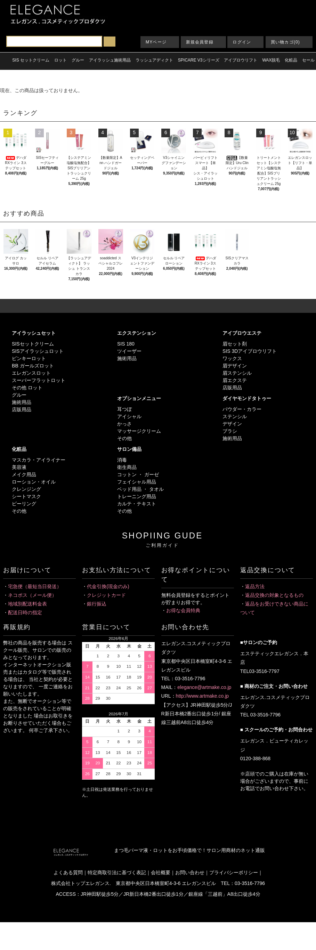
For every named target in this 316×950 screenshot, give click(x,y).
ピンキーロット (29, 358)
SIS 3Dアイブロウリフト (249, 351)
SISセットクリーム (33, 344)
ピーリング (24, 503)
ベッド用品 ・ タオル (140, 489)
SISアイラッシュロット (38, 351)
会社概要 (160, 872)
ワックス (232, 358)
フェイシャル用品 (136, 482)
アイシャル (129, 416)
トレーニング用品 (136, 496)
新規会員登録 (199, 42)
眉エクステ (234, 380)
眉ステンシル (237, 373)
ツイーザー (129, 351)
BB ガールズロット (33, 365)
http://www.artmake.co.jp (202, 696)
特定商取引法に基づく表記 (117, 872)
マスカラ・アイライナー (38, 460)
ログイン (242, 42)
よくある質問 (68, 872)
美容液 (19, 467)
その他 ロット (27, 387)
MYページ (156, 42)
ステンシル (234, 416)
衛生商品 (127, 467)
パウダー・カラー (241, 409)
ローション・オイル (34, 482)
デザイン (232, 424)
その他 (124, 438)
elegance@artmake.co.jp (204, 687)
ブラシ (229, 431)
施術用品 (21, 402)
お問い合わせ (189, 872)
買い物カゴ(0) (285, 42)
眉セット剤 (234, 344)
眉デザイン (234, 365)
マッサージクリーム (139, 431)
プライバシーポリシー (233, 872)
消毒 (122, 460)
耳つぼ (124, 409)
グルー (19, 395)
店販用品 (21, 409)
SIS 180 (126, 344)
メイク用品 (24, 474)
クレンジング (26, 489)
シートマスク (26, 496)
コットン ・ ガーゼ (138, 474)
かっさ (124, 424)
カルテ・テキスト (136, 503)
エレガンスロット (31, 373)
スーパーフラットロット (38, 380)
